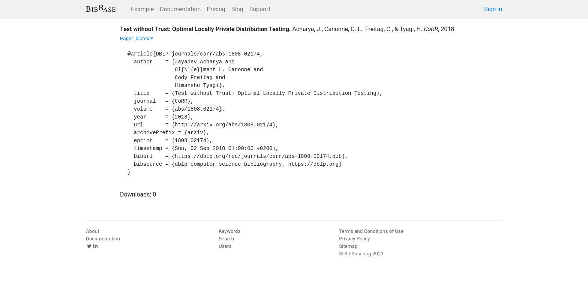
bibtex (144, 38)
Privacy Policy (354, 239)
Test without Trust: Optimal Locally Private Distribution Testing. (205, 29)
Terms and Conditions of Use (371, 231)
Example (142, 9)
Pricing (216, 9)
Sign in (493, 9)
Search (226, 239)
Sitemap (348, 246)
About (92, 231)
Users (225, 246)
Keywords (229, 231)
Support (259, 9)
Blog (237, 9)
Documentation (180, 9)
